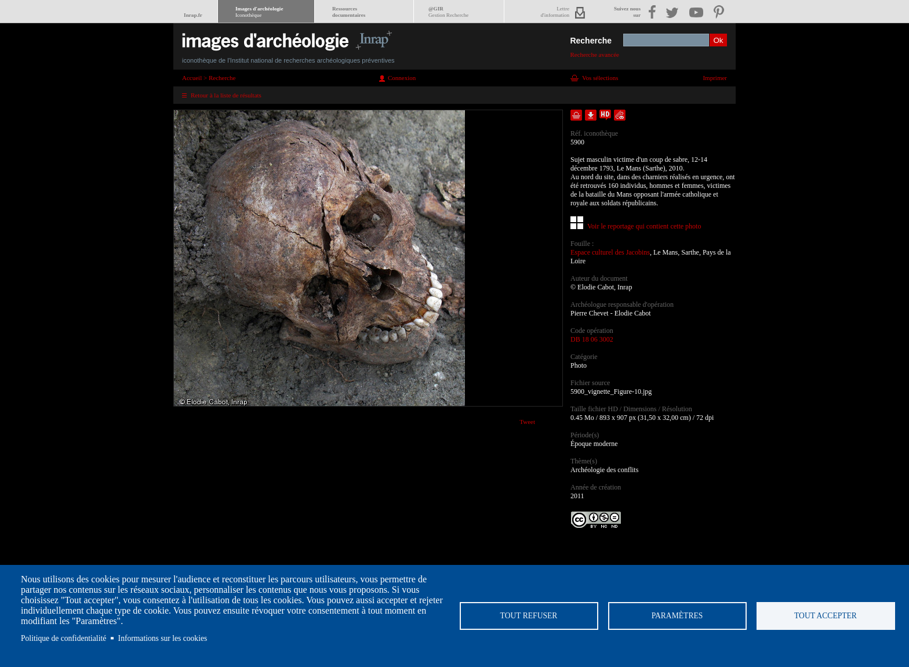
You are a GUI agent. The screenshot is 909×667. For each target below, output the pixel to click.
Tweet (527, 421)
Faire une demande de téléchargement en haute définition (605, 115)
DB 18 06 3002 (591, 339)
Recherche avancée (594, 54)
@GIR (448, 12)
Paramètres (677, 615)
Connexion (402, 77)
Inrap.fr (193, 15)
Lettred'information (555, 12)
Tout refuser (529, 615)
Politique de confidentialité (63, 638)
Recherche (591, 40)
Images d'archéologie (259, 12)
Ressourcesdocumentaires (348, 12)
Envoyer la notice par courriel (620, 115)
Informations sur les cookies (163, 638)
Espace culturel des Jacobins (610, 252)
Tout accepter (825, 615)
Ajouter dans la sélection (576, 115)
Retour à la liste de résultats (226, 95)
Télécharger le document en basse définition (591, 115)
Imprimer (715, 77)
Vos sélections (600, 77)
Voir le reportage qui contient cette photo (644, 226)
